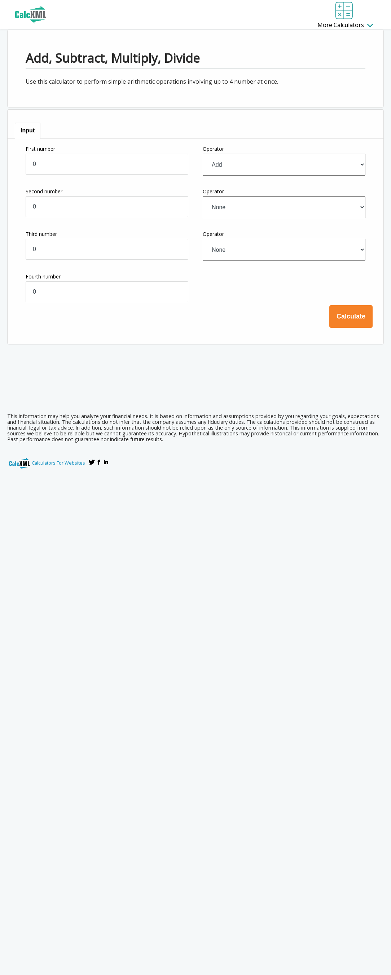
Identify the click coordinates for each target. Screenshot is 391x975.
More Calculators (345, 25)
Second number (44, 191)
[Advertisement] (195, 388)
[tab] (27, 131)
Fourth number (43, 276)
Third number (41, 233)
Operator (213, 148)
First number (40, 148)
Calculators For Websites (58, 463)
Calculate (351, 316)
